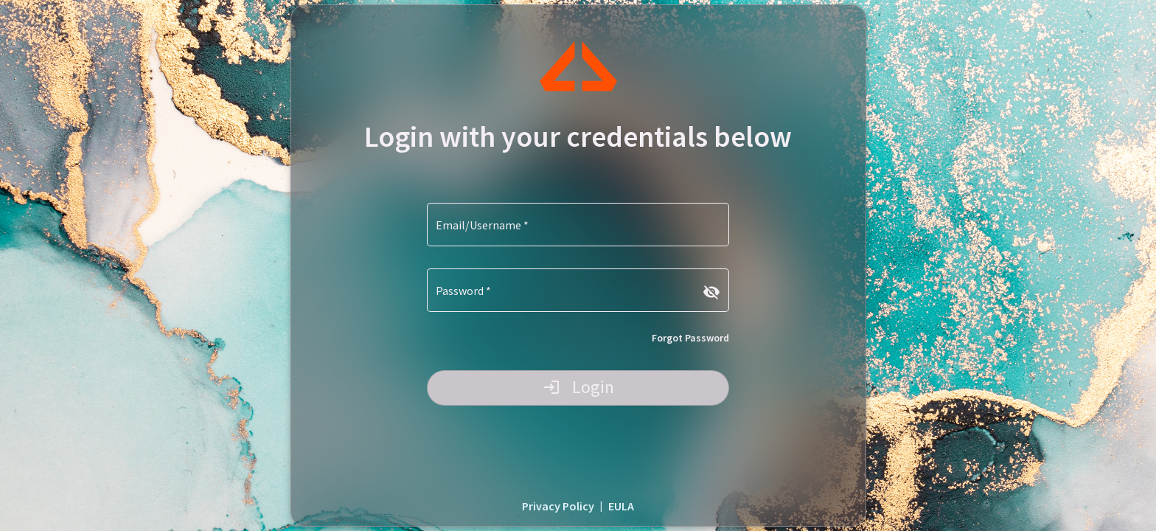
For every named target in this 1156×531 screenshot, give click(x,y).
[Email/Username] (578, 228)
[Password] (569, 293)
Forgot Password (690, 337)
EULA (621, 506)
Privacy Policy (558, 506)
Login (578, 386)
